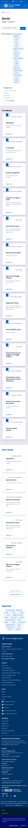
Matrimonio (16, 36)
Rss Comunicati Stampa (9, 711)
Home (3, 12)
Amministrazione (7, 644)
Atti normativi (5, 721)
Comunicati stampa (6, 696)
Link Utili (4, 663)
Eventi (3, 699)
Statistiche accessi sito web (8, 685)
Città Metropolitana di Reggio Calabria (11, 673)
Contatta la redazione (7, 774)
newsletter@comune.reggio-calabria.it (11, 782)
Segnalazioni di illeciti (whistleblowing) (11, 680)
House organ (16, 53)
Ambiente (16, 82)
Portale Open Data (6, 678)
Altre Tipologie (9, 101)
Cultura (16, 77)
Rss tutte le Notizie (7, 705)
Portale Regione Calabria (8, 670)
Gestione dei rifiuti (17, 33)
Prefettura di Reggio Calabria (9, 675)
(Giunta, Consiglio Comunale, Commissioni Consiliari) (12, 649)
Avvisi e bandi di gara (18, 58)
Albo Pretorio (5, 665)
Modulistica (4, 728)
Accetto (23, 825)
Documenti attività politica (8, 731)
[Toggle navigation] (2, 6)
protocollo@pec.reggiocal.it (8, 761)
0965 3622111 (5, 766)
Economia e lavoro (17, 74)
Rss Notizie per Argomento (9, 714)
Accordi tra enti (5, 726)
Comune (16, 72)
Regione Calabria (5, 1)
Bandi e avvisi (5, 733)
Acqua (16, 41)
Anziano (16, 43)
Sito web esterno (7, 98)
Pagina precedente (15, 591)
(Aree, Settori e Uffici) (7, 655)
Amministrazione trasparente (11, 739)
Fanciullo (16, 55)
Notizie (3, 692)
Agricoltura (6, 93)
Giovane (16, 65)
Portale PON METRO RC (8, 682)
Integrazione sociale (17, 70)
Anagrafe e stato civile (18, 48)
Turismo (23, 1)
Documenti (5, 718)
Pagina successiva (15, 594)
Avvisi (3, 694)
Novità (4, 689)
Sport (16, 60)
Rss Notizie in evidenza (8, 702)
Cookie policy (5, 813)
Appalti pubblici (7, 95)
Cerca (23, 28)
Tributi (16, 46)
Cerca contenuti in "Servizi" (9, 28)
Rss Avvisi (5, 708)
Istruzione (16, 79)
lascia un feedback (6, 770)
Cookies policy (13, 825)
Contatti (4, 748)
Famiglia (16, 62)
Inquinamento (16, 67)
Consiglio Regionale (6, 668)
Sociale (16, 38)
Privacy (3, 810)
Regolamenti (5, 723)
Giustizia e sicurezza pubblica (10, 90)
